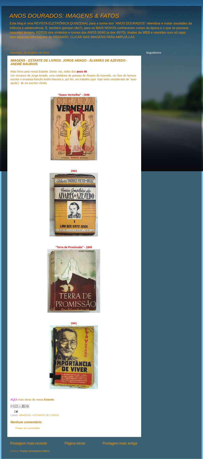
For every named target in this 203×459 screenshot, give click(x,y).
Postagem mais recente (28, 443)
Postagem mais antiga (120, 443)
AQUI (14, 399)
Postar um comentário (27, 428)
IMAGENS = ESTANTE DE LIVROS (39, 415)
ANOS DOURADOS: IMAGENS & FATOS (64, 15)
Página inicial (74, 443)
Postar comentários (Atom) (35, 451)
